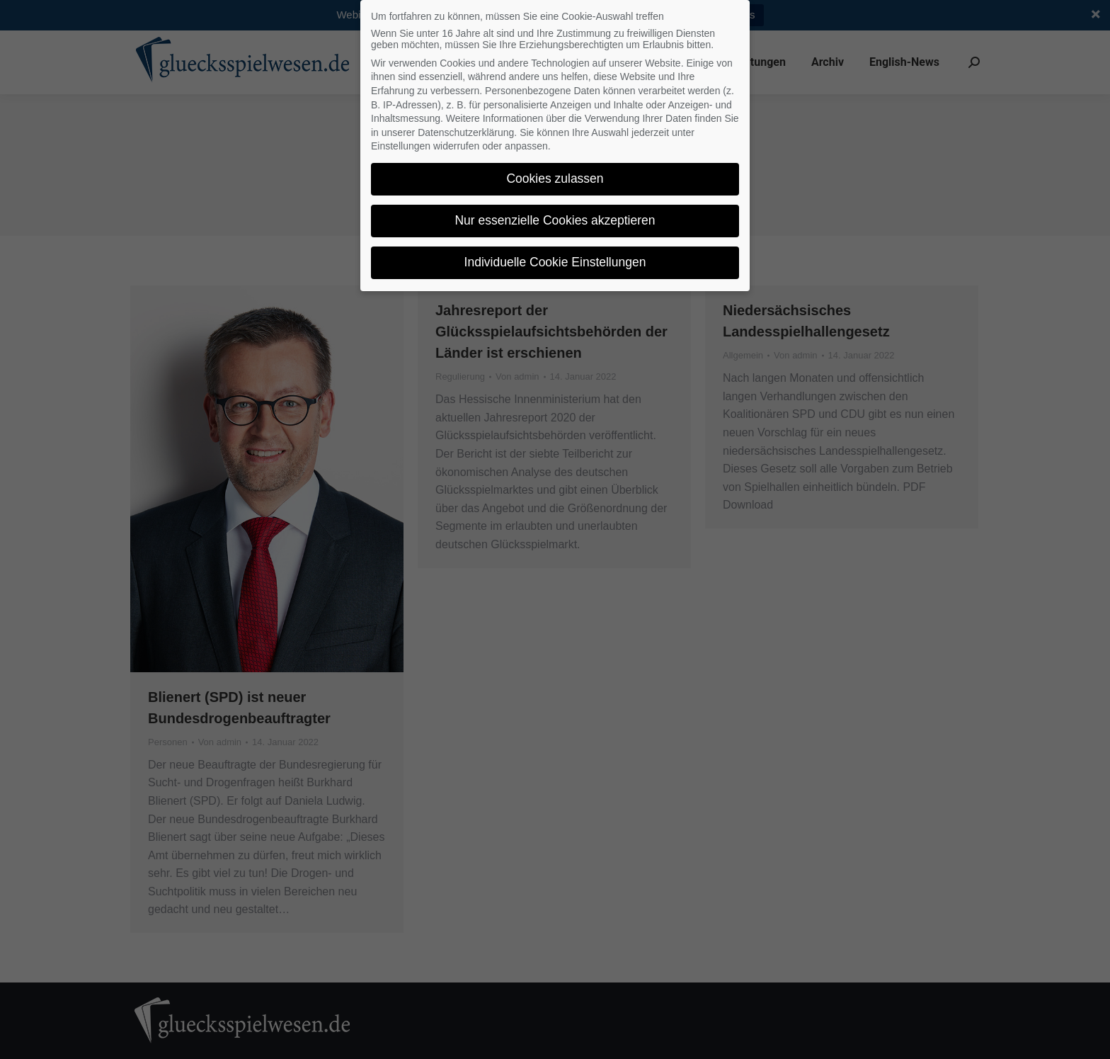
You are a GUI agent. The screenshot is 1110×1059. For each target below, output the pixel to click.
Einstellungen (400, 146)
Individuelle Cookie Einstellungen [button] (555, 262)
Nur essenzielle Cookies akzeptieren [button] (554, 220)
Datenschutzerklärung (466, 132)
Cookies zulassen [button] (554, 178)
